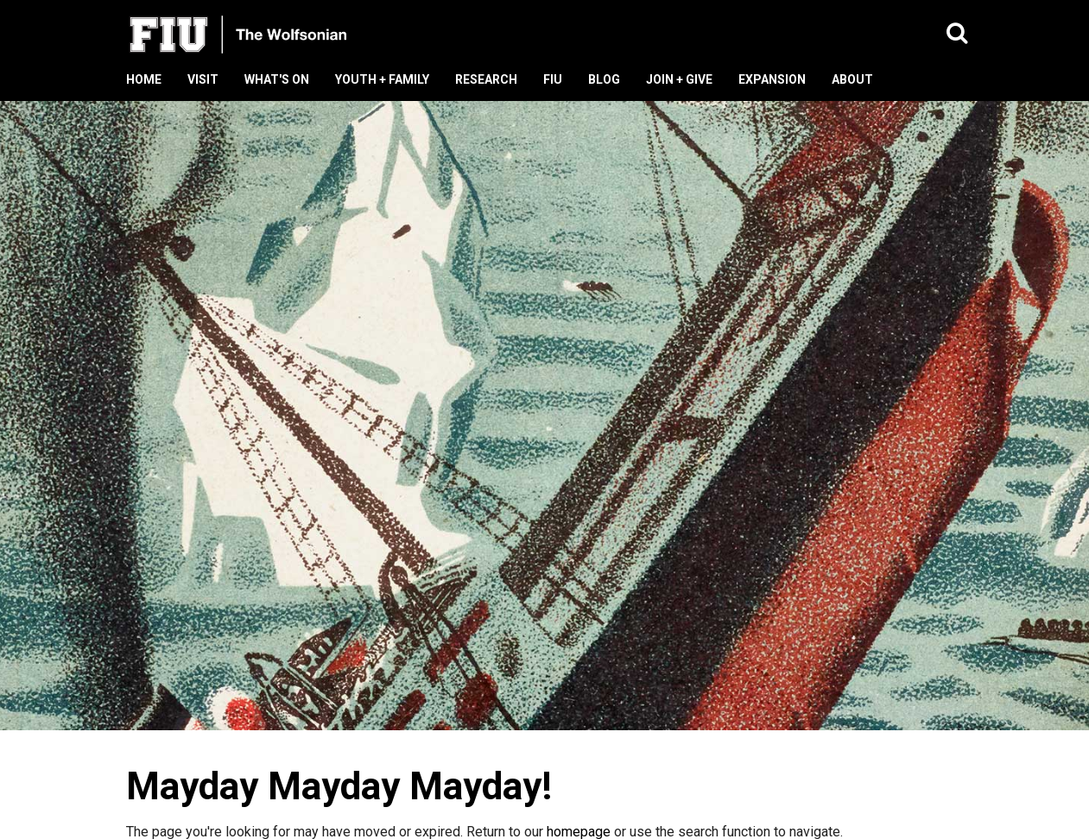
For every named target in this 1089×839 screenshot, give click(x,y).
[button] (957, 34)
